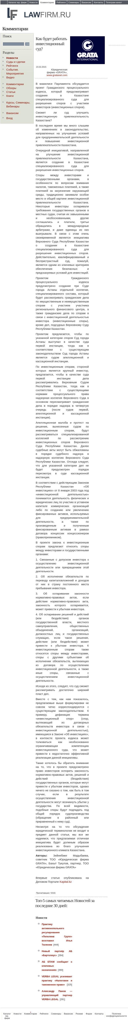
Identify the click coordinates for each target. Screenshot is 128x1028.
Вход (9, 118)
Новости (33, 2)
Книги (10, 95)
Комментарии (47, 2)
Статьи (10, 91)
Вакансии (86, 2)
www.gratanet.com (57, 75)
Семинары (73, 2)
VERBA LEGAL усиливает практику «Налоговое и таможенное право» (57, 980)
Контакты (98, 2)
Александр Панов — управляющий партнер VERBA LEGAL (57, 995)
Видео (10, 77)
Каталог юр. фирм (18, 2)
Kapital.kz (66, 881)
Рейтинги (61, 2)
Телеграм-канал (114, 2)
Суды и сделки (15, 61)
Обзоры (11, 88)
